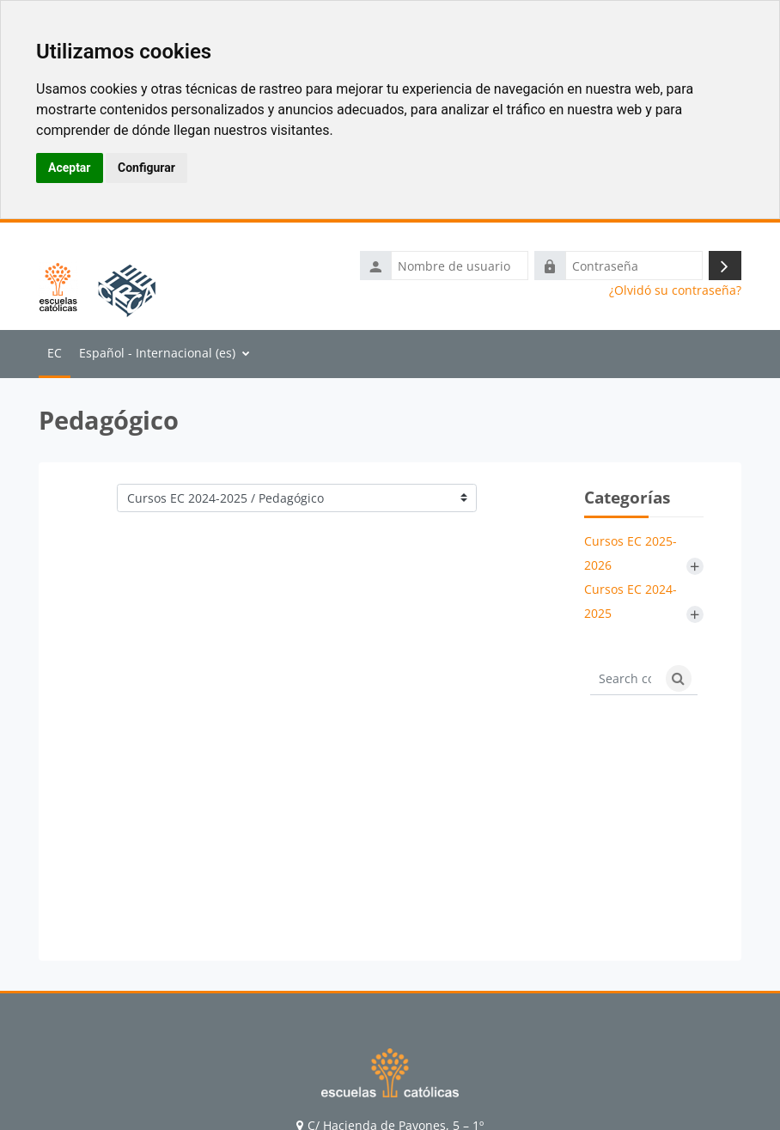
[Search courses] (625, 678)
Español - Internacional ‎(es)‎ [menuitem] (157, 353)
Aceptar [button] (69, 167)
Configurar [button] (146, 167)
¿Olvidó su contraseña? (675, 290)
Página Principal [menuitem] (54, 354)
